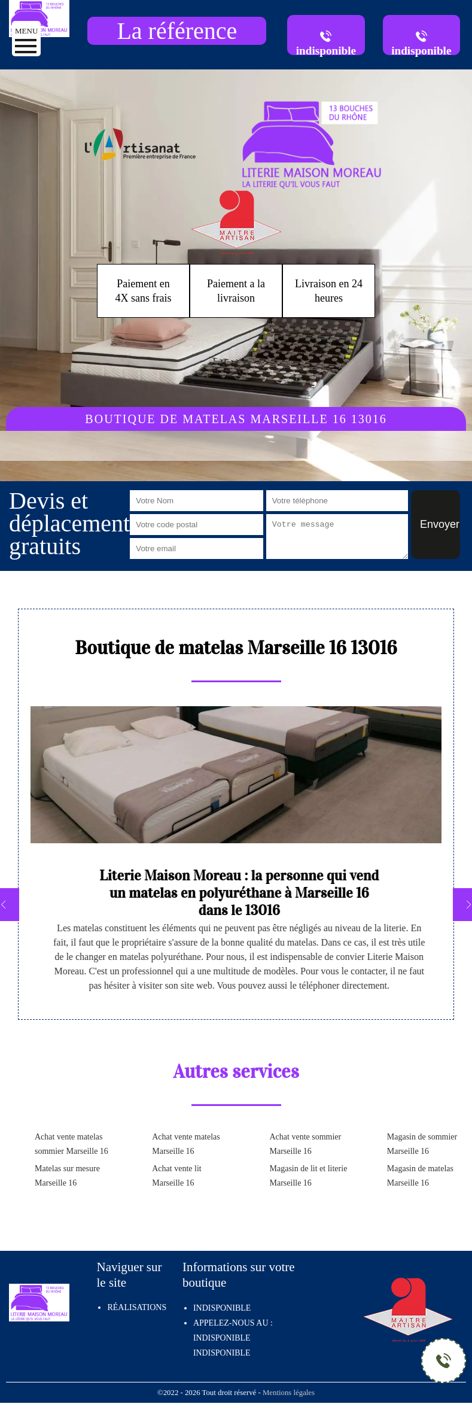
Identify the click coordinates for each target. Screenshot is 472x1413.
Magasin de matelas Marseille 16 (420, 1175)
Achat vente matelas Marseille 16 (186, 1144)
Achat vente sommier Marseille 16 (306, 1144)
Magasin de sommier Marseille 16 (422, 1144)
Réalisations (136, 1307)
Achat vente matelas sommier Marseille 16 (71, 1144)
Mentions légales (289, 1392)
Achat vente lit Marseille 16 (176, 1175)
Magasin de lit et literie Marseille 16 (309, 1175)
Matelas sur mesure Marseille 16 (67, 1175)
